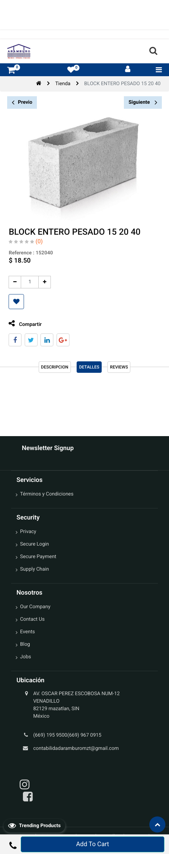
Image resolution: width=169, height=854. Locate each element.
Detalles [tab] (89, 367)
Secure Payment (38, 557)
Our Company (35, 607)
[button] (16, 301)
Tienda (62, 84)
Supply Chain (34, 569)
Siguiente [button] (143, 102)
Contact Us (32, 619)
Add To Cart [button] (92, 844)
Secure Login (34, 544)
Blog (25, 644)
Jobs (25, 657)
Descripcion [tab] (54, 367)
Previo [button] (22, 102)
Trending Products (34, 825)
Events (27, 632)
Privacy (28, 532)
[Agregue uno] (44, 282)
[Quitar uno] (15, 282)
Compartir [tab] (25, 323)
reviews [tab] (119, 367)
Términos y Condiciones (46, 494)
